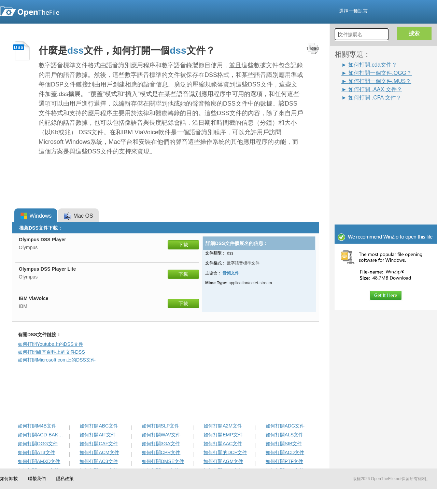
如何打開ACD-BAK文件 (42, 434)
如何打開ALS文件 (284, 434)
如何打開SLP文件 (160, 426)
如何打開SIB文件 (284, 443)
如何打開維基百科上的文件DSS (51, 352)
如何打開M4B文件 (37, 426)
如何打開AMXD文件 (39, 461)
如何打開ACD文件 (285, 452)
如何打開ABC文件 (99, 426)
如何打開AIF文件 (98, 434)
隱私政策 (65, 478)
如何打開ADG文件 (285, 426)
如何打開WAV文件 (161, 434)
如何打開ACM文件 (99, 452)
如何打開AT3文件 (36, 452)
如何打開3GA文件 (161, 443)
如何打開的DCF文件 (225, 452)
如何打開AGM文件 (223, 461)
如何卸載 (9, 478)
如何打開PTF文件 (284, 461)
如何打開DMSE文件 (163, 461)
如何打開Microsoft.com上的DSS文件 (57, 360)
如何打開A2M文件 (222, 426)
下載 (183, 244)
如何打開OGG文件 (38, 443)
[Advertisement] (375, 116)
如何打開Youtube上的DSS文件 (50, 344)
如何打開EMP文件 (222, 434)
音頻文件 (231, 273)
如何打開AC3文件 (98, 461)
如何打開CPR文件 (161, 452)
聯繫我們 (37, 478)
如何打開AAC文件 (222, 443)
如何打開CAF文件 (99, 443)
